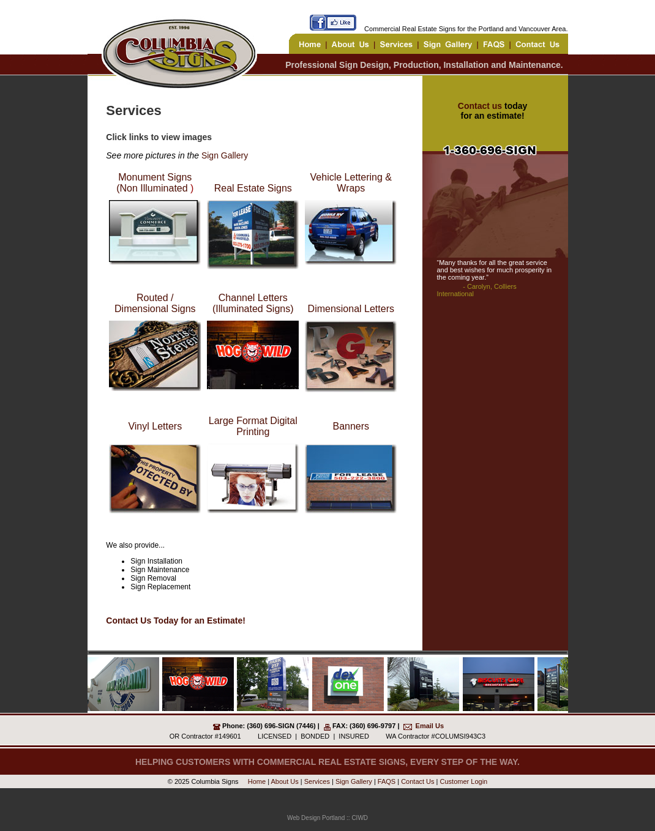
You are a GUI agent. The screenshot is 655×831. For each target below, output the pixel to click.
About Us (285, 781)
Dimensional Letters (351, 309)
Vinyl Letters (155, 426)
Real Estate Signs (253, 188)
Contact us (480, 106)
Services (317, 781)
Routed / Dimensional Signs (155, 303)
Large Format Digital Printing (253, 426)
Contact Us (417, 781)
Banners (350, 426)
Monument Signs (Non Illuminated (154, 182)
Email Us (430, 725)
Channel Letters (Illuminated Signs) (253, 303)
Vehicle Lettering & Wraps (351, 182)
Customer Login (464, 781)
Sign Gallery (224, 155)
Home (256, 781)
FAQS (386, 781)
